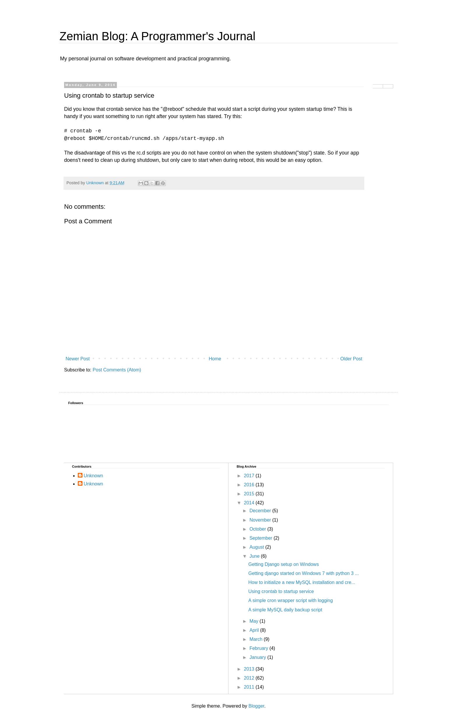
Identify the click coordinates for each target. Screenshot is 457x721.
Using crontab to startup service (281, 591)
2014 (250, 502)
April (254, 630)
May (254, 621)
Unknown (93, 475)
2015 (250, 493)
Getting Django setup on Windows (283, 564)
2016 (250, 484)
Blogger (256, 706)
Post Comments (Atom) (117, 369)
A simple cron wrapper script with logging (290, 600)
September (261, 538)
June (255, 556)
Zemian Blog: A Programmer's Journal (157, 36)
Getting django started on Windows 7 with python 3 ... (303, 573)
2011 (250, 687)
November (260, 519)
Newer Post (78, 358)
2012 (250, 678)
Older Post (351, 358)
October (258, 529)
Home (215, 358)
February (259, 648)
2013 (250, 668)
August (257, 547)
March (256, 639)
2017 (250, 475)
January (258, 657)
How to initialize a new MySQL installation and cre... (301, 582)
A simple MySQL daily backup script (285, 609)
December (260, 510)
